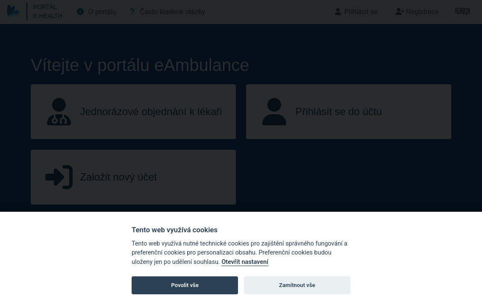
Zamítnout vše (297, 285)
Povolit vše (185, 285)
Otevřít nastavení (244, 262)
